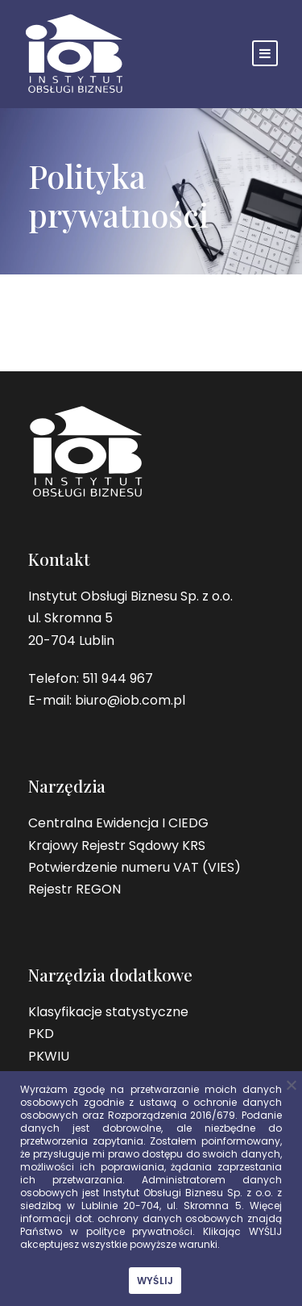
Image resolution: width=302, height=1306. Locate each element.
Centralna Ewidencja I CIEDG (118, 823)
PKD (41, 1033)
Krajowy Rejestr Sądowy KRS (116, 845)
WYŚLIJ (155, 1280)
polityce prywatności (139, 1231)
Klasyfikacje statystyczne (108, 1012)
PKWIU (48, 1056)
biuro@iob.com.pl (130, 700)
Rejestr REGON (74, 889)
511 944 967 (117, 678)
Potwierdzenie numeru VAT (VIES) (134, 867)
